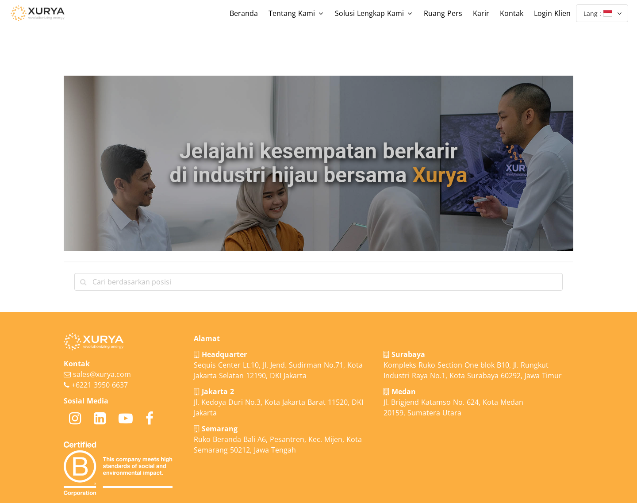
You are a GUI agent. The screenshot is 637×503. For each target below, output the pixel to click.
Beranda (244, 13)
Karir (481, 13)
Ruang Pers (443, 13)
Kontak (511, 13)
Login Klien (552, 13)
